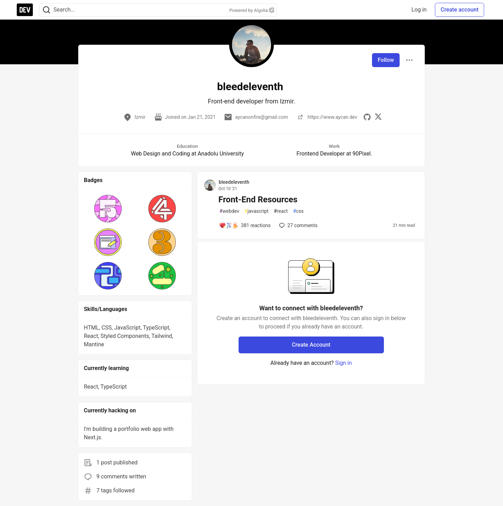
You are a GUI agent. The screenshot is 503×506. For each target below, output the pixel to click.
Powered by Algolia (251, 10)
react (281, 211)
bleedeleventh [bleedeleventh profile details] (234, 182)
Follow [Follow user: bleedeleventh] (386, 60)
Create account (459, 9)
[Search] (46, 9)
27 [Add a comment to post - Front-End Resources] (298, 225)
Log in (419, 9)
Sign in (343, 363)
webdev (229, 211)
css (298, 211)
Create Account (311, 344)
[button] (108, 209)
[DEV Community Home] (25, 10)
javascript (257, 211)
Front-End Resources (257, 199)
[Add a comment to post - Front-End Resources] (245, 225)
